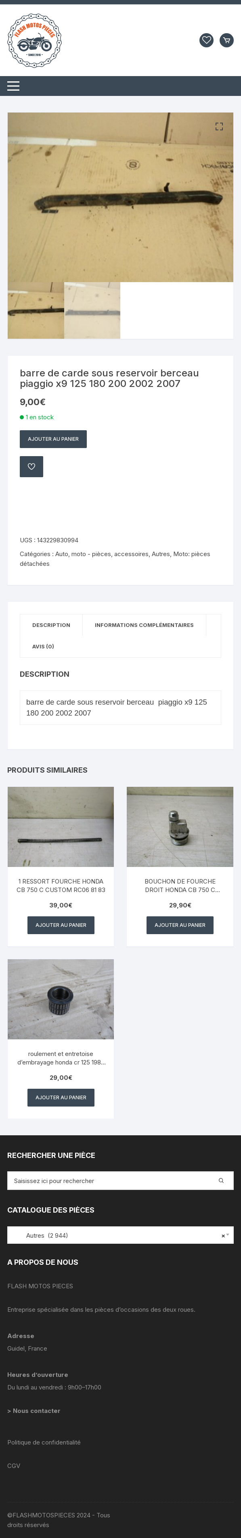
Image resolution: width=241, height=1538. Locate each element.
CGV (13, 1466)
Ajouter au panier (53, 439)
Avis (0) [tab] (43, 646)
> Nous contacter (34, 1411)
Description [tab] (51, 625)
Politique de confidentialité (44, 1442)
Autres (161, 554)
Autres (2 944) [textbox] (118, 1236)
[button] (219, 127)
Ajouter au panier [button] (61, 925)
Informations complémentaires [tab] (144, 625)
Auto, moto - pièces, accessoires (102, 554)
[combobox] (120, 1235)
